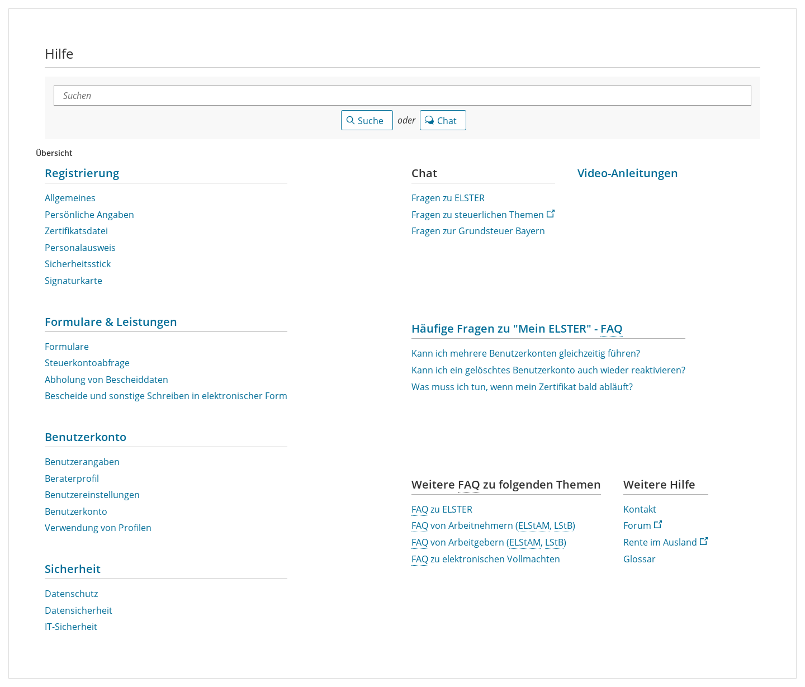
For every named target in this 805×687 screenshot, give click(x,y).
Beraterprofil (72, 479)
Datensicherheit (78, 611)
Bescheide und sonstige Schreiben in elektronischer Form (166, 396)
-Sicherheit (71, 627)
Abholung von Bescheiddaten (106, 380)
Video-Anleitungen (627, 173)
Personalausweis (80, 248)
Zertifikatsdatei (76, 231)
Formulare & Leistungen (111, 321)
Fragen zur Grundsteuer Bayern (478, 231)
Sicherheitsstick (78, 264)
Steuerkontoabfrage (87, 363)
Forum (642, 526)
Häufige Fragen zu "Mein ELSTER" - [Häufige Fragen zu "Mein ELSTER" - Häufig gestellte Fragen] (517, 328)
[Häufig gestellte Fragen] (469, 484)
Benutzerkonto (85, 436)
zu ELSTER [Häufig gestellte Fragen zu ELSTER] (441, 510)
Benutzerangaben (82, 462)
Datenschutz (71, 594)
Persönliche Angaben (89, 215)
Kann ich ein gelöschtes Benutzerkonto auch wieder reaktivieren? (548, 370)
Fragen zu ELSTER (448, 198)
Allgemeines (70, 198)
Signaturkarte (73, 281)
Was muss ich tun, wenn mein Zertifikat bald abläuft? (522, 387)
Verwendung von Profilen (98, 528)
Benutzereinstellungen (92, 495)
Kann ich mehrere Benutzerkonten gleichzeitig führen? (525, 353)
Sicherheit (73, 568)
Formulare (67, 347)
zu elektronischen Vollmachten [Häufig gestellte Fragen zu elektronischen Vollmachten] (485, 559)
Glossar (639, 559)
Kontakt (639, 509)
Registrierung (82, 173)
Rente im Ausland (665, 542)
